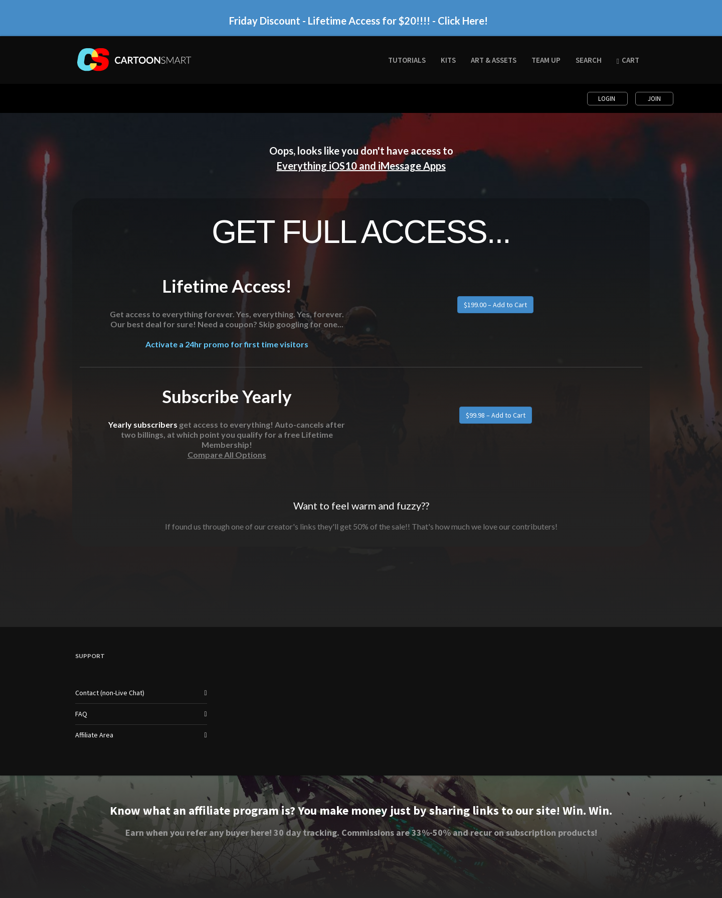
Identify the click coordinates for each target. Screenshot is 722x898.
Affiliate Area (94, 734)
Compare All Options (227, 454)
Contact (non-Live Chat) (109, 692)
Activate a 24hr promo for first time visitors (226, 344)
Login (607, 98)
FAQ (81, 713)
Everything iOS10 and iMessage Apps (361, 166)
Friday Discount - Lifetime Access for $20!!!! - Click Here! (358, 21)
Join (654, 98)
